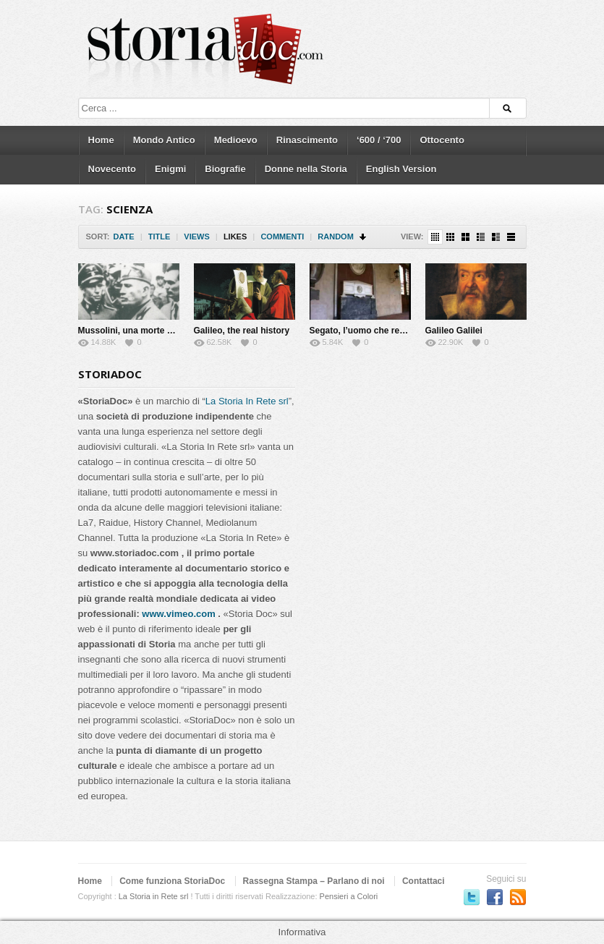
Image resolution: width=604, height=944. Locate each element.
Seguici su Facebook (494, 897)
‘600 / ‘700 (379, 140)
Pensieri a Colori (349, 896)
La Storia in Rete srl (154, 896)
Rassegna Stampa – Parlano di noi (314, 881)
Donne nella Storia (306, 168)
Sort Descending (363, 236)
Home (101, 140)
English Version (401, 168)
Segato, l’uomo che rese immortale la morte (400, 331)
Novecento (112, 168)
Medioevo (236, 140)
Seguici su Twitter (471, 897)
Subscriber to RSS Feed (518, 897)
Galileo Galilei (453, 331)
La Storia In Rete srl (247, 401)
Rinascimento (307, 140)
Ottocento (442, 140)
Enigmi (170, 168)
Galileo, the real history (242, 331)
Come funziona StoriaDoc (172, 881)
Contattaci (423, 881)
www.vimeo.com (178, 613)
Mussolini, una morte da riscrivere (148, 331)
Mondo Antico (164, 140)
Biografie (225, 168)
